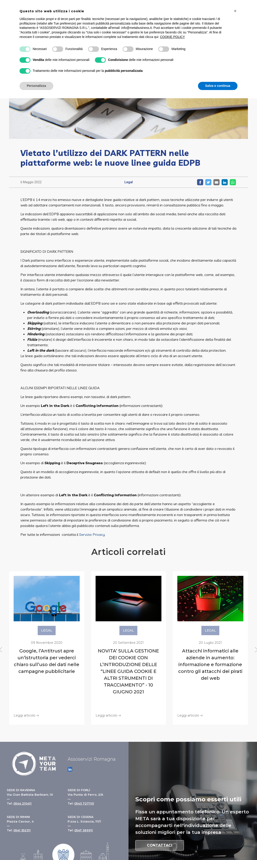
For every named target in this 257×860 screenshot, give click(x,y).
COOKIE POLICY (172, 37)
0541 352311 (22, 830)
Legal (128, 182)
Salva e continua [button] (217, 86)
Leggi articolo (27, 715)
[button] (235, 11)
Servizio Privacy (92, 534)
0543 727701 (84, 803)
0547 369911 (83, 830)
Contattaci (159, 845)
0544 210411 (22, 803)
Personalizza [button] (36, 86)
